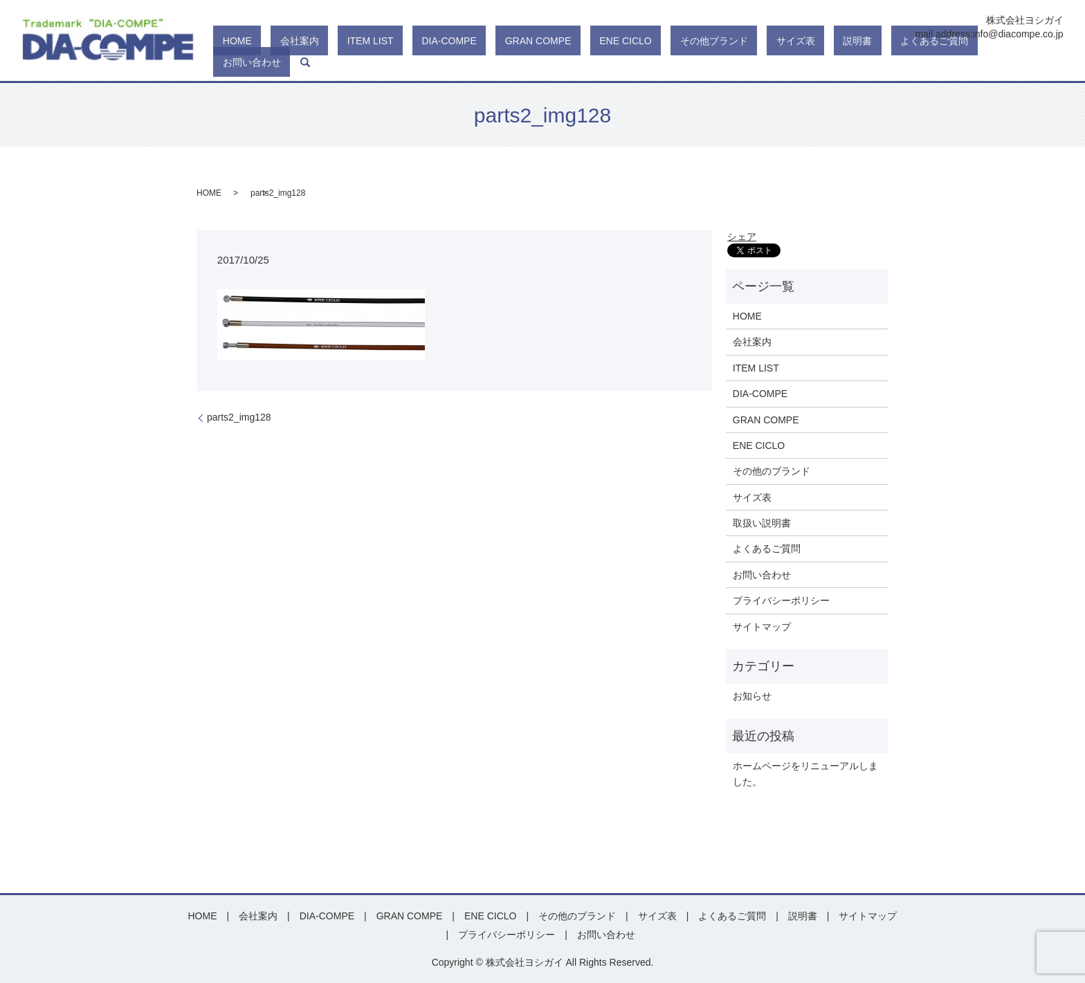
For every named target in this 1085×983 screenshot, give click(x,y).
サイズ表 (834, 62)
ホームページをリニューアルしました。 (805, 773)
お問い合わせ (1009, 62)
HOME (406, 62)
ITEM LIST (502, 62)
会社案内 (449, 62)
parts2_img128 (239, 417)
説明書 (878, 62)
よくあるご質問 (936, 62)
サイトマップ (762, 626)
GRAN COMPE (632, 62)
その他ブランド (771, 62)
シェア (741, 236)
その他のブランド (771, 471)
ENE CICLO (701, 62)
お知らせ (752, 695)
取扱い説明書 (762, 523)
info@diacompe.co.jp (1018, 33)
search (1053, 62)
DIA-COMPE (562, 62)
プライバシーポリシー (781, 600)
